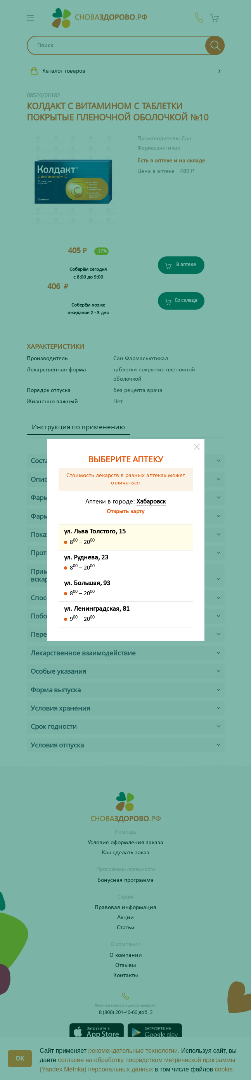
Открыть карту (125, 512)
